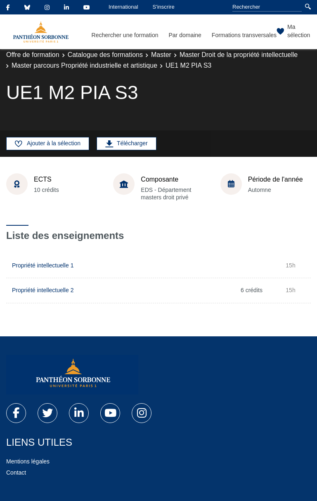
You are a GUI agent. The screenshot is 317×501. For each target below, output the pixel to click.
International (123, 7)
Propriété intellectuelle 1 (42, 265)
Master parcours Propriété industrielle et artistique (84, 65)
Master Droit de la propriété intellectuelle (239, 54)
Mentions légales (28, 461)
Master (161, 54)
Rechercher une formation (125, 35)
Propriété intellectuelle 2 (42, 290)
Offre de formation (32, 54)
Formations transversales (244, 35)
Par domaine (184, 35)
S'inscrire (164, 7)
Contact (16, 472)
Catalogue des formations (105, 54)
